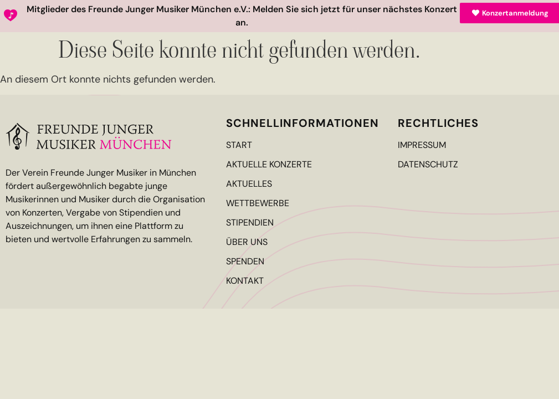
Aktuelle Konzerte (269, 164)
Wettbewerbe (257, 203)
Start (239, 145)
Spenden (245, 261)
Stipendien (250, 222)
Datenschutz (428, 164)
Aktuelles (249, 184)
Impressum (422, 145)
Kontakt (245, 281)
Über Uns (247, 242)
